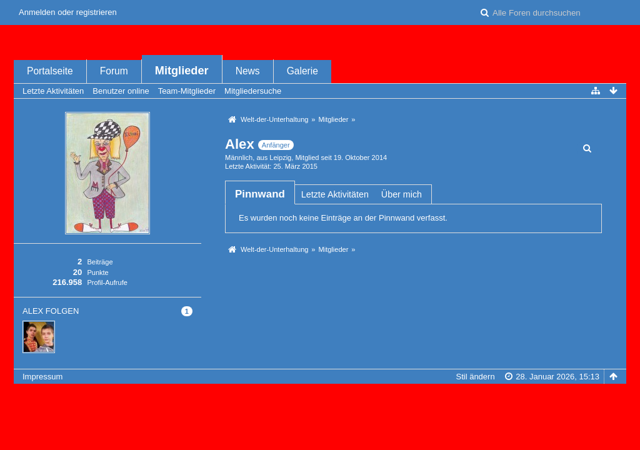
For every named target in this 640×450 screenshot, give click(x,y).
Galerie (302, 71)
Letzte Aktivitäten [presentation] (335, 194)
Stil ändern (475, 376)
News (248, 71)
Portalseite (50, 71)
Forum (114, 71)
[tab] (260, 194)
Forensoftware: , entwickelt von (320, 397)
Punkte (97, 272)
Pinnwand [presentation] (260, 194)
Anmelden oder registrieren (68, 12)
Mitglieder (182, 70)
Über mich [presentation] (401, 194)
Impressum (42, 376)
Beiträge (99, 262)
